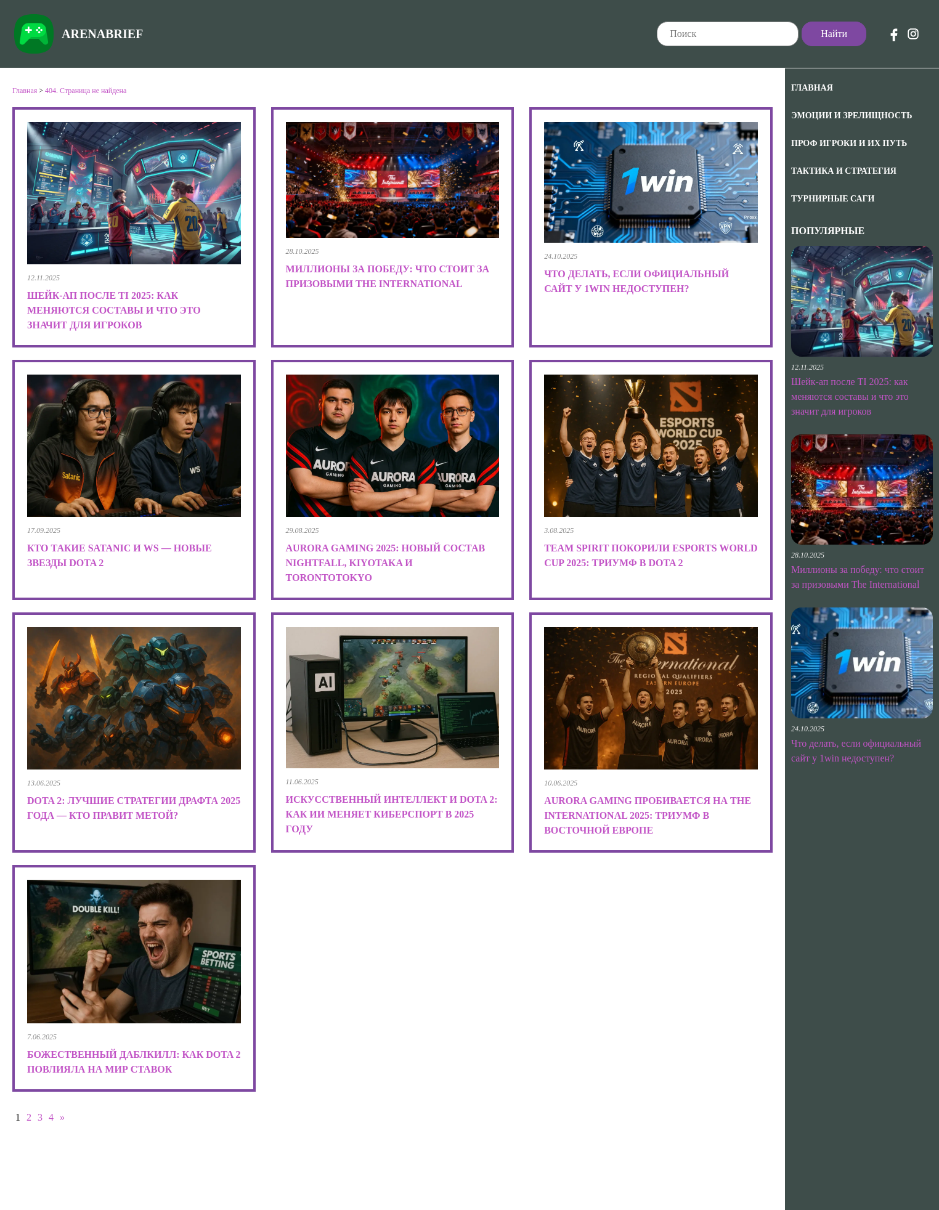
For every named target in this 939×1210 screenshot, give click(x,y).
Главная (812, 87)
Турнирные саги (832, 198)
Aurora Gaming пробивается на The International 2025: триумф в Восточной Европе (647, 815)
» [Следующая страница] (62, 1117)
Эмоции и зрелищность (852, 115)
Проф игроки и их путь (849, 143)
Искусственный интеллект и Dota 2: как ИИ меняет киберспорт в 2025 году (392, 814)
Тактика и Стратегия (843, 171)
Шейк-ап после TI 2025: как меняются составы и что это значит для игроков (850, 396)
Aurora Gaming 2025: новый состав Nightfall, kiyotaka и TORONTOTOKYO (386, 563)
